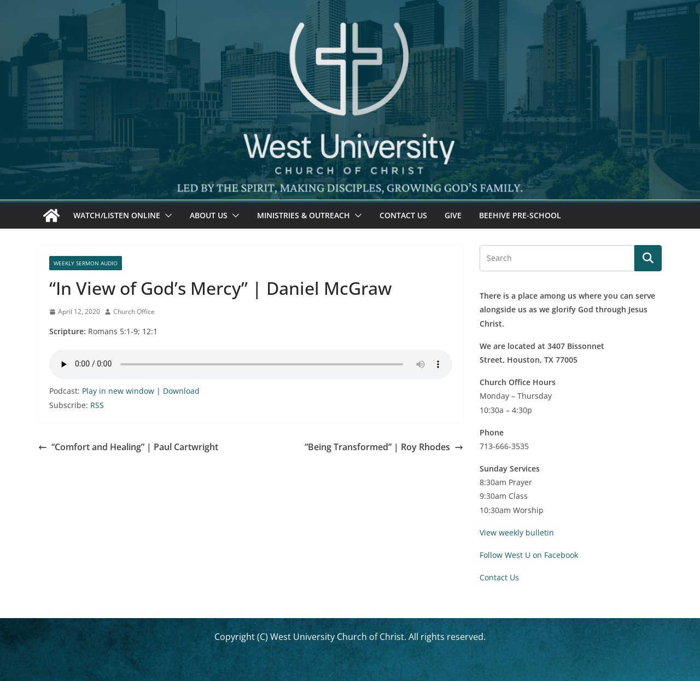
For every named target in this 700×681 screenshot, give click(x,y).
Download (181, 391)
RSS (97, 405)
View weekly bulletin (517, 532)
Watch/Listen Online (116, 215)
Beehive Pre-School (520, 215)
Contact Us (403, 215)
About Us (209, 215)
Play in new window (118, 391)
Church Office (134, 311)
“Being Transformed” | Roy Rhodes (384, 447)
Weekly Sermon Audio (86, 263)
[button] (166, 215)
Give (453, 215)
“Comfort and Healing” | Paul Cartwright (128, 447)
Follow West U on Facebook (529, 555)
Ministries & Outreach (303, 215)
